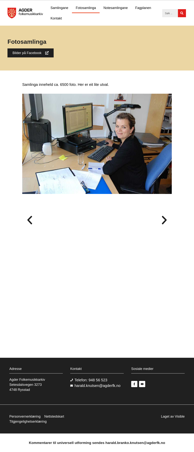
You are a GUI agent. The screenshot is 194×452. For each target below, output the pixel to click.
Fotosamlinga (86, 8)
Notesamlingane (115, 8)
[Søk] (182, 13)
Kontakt (56, 18)
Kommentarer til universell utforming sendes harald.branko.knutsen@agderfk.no (97, 443)
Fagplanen (143, 8)
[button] (29, 220)
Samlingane (59, 8)
